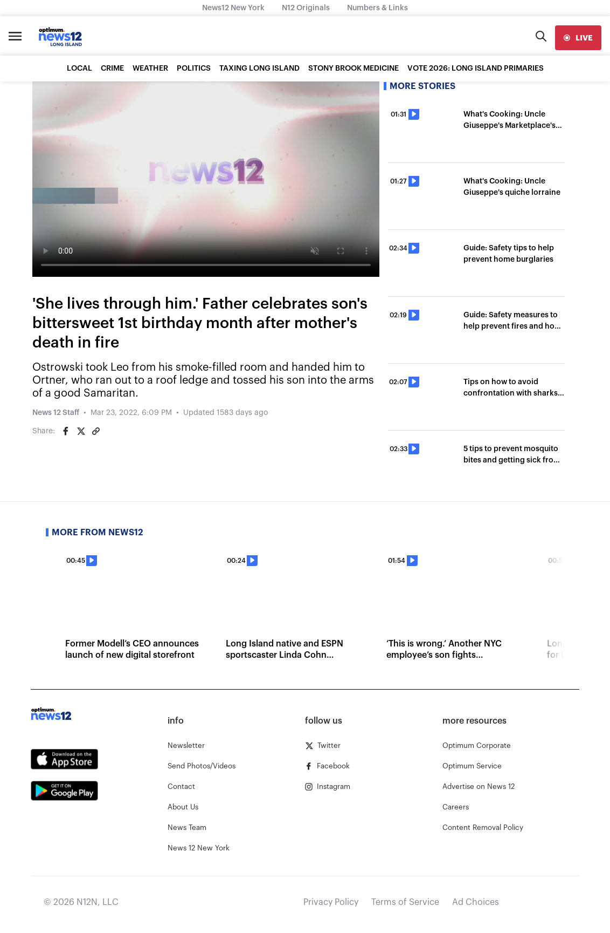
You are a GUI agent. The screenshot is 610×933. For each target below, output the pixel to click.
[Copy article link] (96, 431)
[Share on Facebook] (65, 431)
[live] (578, 37)
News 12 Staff (55, 413)
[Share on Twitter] (81, 431)
